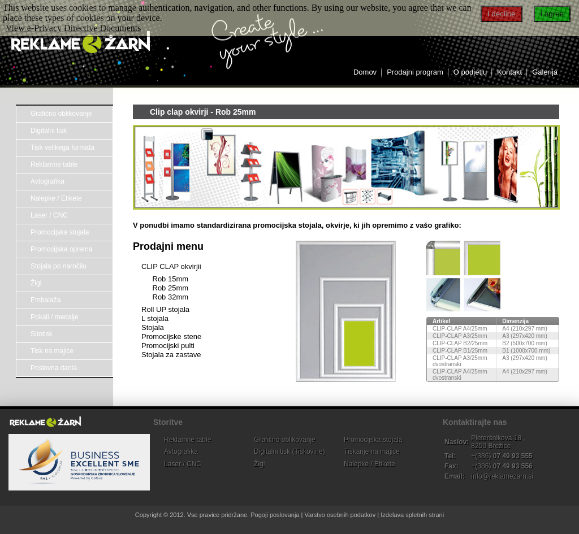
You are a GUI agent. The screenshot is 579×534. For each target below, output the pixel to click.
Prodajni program (415, 72)
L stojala (154, 318)
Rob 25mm (171, 288)
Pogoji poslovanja (274, 514)
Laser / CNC (49, 215)
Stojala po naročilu (59, 266)
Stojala (152, 327)
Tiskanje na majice (372, 451)
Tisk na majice (52, 351)
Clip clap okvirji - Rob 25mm (203, 111)
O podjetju (470, 72)
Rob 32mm (171, 297)
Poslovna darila (54, 368)
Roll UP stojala (165, 309)
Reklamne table (54, 164)
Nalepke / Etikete (56, 198)
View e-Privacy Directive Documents (73, 28)
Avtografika (47, 181)
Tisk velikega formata (62, 147)
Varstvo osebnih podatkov (339, 514)
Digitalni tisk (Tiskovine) (289, 451)
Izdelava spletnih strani (412, 514)
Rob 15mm (171, 279)
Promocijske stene (171, 336)
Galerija (545, 72)
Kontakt (509, 72)
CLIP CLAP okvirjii (171, 266)
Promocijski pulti (168, 345)
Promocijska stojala (60, 232)
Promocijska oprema (61, 249)
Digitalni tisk (49, 130)
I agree (552, 14)
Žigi (36, 283)
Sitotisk (42, 334)
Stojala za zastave (171, 354)
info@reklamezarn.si (502, 476)
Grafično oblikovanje (61, 114)
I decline (501, 14)
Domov (365, 72)
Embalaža (46, 300)
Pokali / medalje (55, 317)
